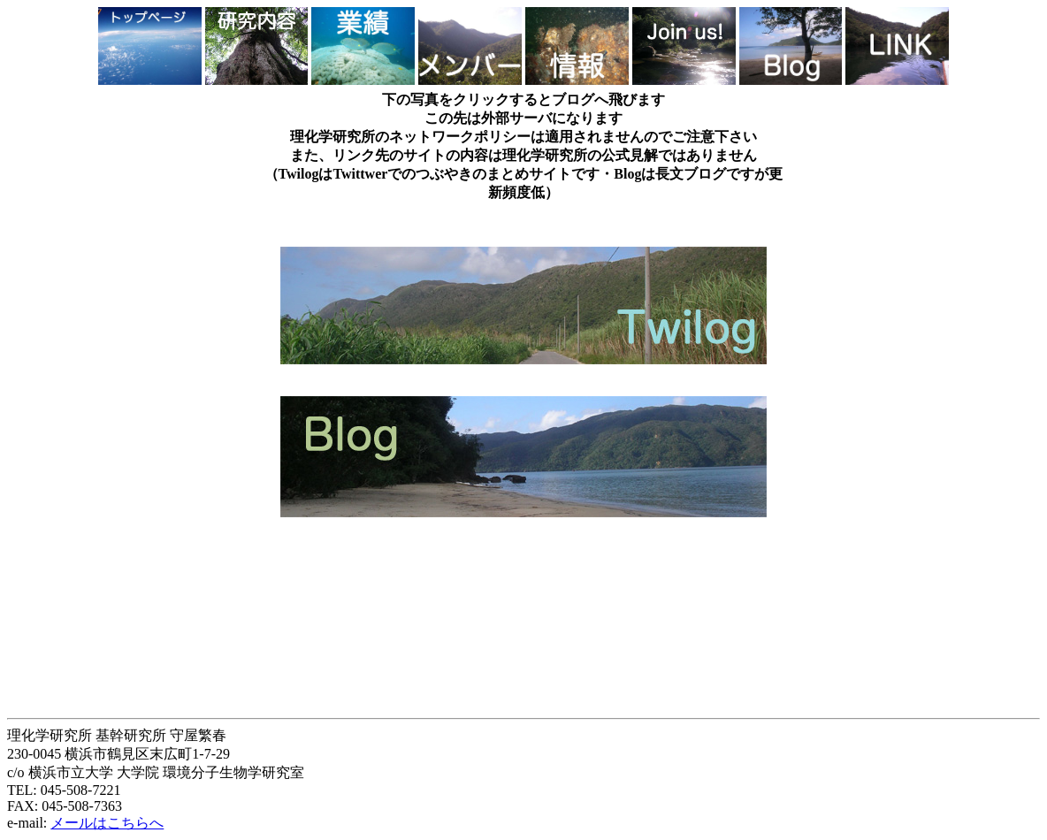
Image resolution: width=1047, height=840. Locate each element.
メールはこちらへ (107, 822)
